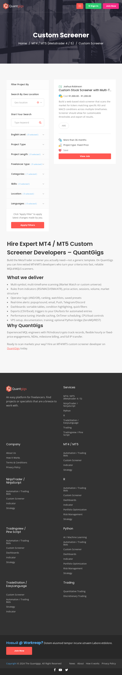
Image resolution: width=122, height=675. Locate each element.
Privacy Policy (13, 467)
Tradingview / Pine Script (73, 433)
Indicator (68, 465)
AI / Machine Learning (75, 537)
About (80, 663)
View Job (85, 156)
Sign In (93, 5)
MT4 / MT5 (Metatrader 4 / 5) (53, 43)
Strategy (67, 470)
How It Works (13, 458)
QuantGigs (13, 348)
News (72, 663)
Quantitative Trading (74, 591)
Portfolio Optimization (75, 509)
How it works (92, 663)
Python (67, 410)
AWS (64, 125)
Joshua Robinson (72, 86)
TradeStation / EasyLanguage (70, 421)
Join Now (111, 5)
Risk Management (72, 514)
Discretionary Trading (74, 596)
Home (22, 43)
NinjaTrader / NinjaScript (70, 404)
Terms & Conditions (16, 462)
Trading (67, 427)
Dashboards (69, 500)
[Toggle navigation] (79, 6)
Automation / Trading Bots (74, 454)
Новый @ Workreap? (24, 642)
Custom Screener (72, 460)
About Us (11, 453)
